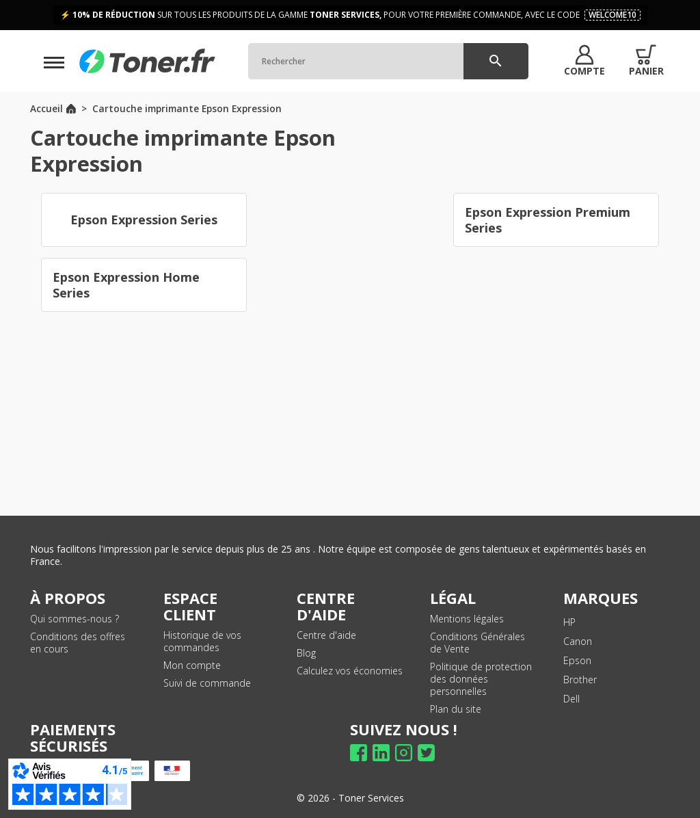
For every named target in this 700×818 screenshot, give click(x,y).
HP (569, 622)
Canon (577, 641)
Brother (580, 679)
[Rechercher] (388, 61)
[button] (584, 61)
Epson (577, 660)
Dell (571, 698)
